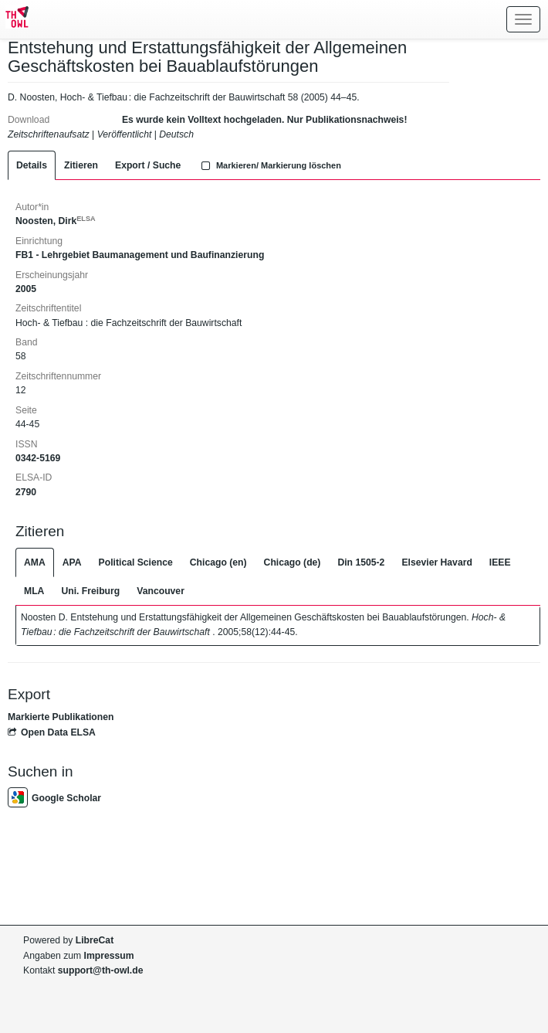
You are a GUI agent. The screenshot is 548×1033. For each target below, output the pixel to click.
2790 (25, 492)
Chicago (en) (218, 562)
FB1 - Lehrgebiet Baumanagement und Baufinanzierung (139, 255)
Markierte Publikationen (60, 717)
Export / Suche (148, 165)
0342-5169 (37, 458)
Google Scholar (54, 798)
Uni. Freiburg (90, 591)
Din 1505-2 (360, 562)
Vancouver (160, 591)
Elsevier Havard (436, 562)
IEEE (500, 562)
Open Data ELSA (52, 732)
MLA (34, 591)
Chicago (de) (292, 562)
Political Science (136, 562)
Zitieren (81, 165)
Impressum (109, 955)
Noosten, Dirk (55, 221)
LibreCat (94, 940)
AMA (35, 562)
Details (31, 165)
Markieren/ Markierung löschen (269, 165)
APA (72, 562)
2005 (25, 289)
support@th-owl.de (101, 970)
